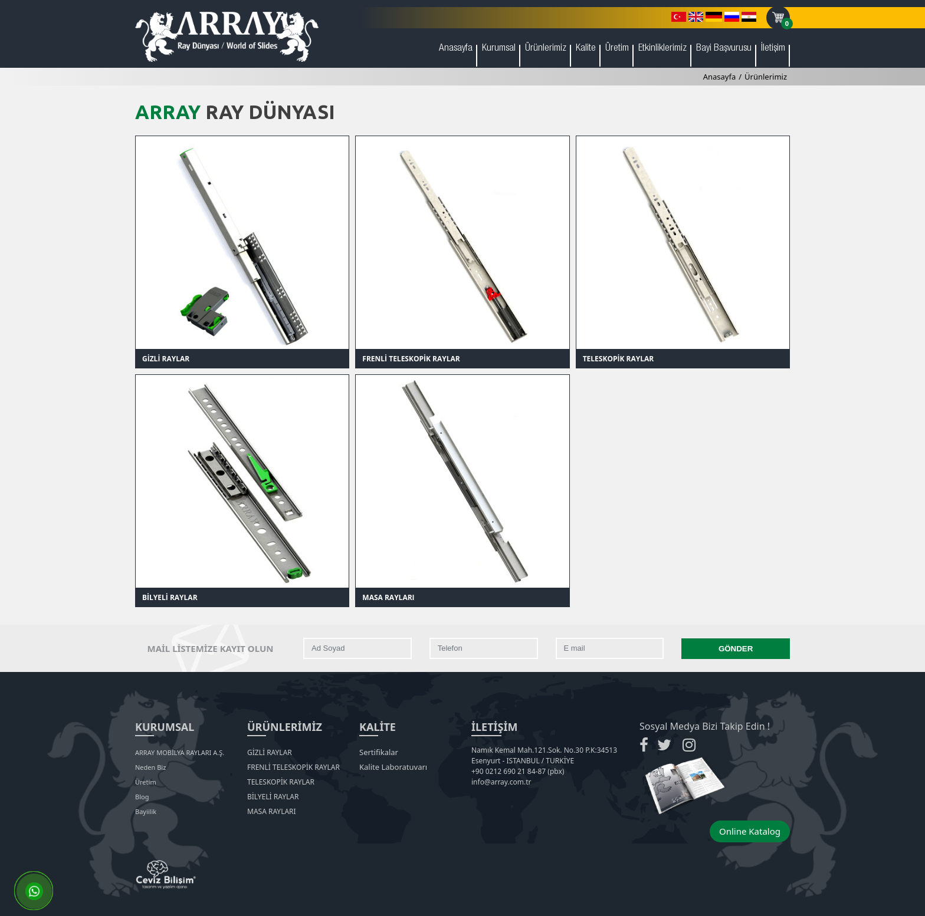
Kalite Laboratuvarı (393, 767)
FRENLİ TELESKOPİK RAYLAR (411, 359)
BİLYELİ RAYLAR (170, 597)
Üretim (617, 49)
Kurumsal (499, 49)
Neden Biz (150, 767)
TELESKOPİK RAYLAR (618, 359)
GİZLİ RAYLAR (165, 359)
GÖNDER (736, 648)
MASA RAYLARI (388, 597)
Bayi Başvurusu (724, 49)
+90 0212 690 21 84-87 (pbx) (517, 771)
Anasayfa (456, 49)
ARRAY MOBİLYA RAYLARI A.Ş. (179, 752)
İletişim (773, 49)
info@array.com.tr (501, 782)
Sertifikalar (378, 752)
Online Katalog (749, 831)
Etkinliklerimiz (662, 49)
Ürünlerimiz (545, 49)
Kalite (586, 49)
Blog (142, 796)
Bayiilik (145, 811)
